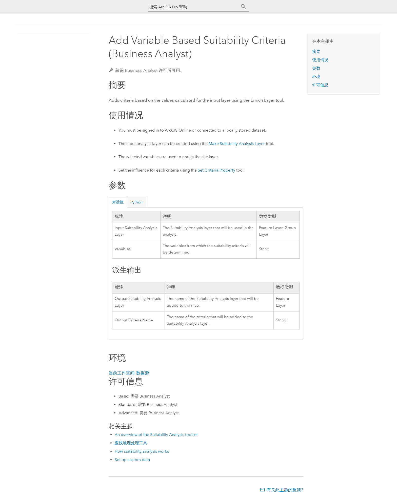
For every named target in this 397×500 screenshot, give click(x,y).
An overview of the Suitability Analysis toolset (156, 434)
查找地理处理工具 (131, 443)
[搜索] (243, 6)
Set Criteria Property (216, 170)
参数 (316, 68)
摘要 (316, 51)
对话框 (118, 202)
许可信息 (320, 84)
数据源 (142, 373)
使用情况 (320, 59)
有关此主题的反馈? (285, 489)
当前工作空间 (121, 373)
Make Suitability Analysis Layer (237, 143)
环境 (316, 76)
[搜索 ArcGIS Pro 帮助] (193, 7)
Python (137, 202)
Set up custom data (132, 459)
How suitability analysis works (142, 451)
